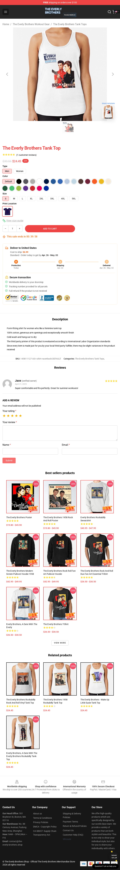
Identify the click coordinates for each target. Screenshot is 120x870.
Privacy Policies (40, 822)
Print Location (9, 203)
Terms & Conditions (42, 818)
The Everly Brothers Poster (19, 517)
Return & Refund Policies (75, 826)
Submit (9, 460)
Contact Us (68, 830)
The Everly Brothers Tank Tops (70, 24)
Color (5, 176)
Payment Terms (70, 821)
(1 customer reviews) (26, 155)
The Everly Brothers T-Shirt (56, 624)
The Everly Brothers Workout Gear (31, 24)
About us (37, 813)
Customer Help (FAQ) (73, 835)
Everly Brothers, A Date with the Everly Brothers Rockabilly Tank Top (21, 756)
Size (4, 193)
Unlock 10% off (114, 856)
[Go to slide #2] (68, 127)
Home (5, 24)
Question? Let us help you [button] (105, 866)
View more (60, 643)
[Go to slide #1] (51, 127)
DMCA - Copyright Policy (45, 826)
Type (4, 166)
